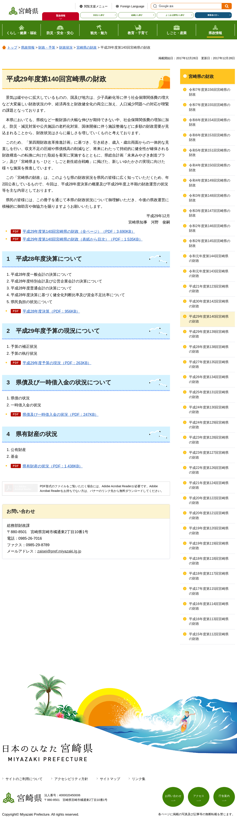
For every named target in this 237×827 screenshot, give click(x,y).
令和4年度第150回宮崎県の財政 (209, 167)
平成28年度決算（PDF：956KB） (51, 311)
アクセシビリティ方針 (71, 779)
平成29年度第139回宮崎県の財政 (209, 334)
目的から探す (98, 15)
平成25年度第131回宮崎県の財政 (209, 394)
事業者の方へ (213, 15)
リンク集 (138, 779)
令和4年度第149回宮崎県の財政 (209, 183)
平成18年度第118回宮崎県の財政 (209, 561)
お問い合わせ (173, 797)
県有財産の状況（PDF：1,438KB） (53, 466)
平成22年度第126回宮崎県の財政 (209, 470)
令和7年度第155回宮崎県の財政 (209, 107)
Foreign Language (132, 6)
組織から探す (137, 15)
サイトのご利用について (24, 779)
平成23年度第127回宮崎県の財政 (209, 455)
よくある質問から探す (175, 15)
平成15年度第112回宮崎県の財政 (209, 636)
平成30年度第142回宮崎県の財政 (209, 304)
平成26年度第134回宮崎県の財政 (209, 379)
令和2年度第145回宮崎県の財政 (209, 243)
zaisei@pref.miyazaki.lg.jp (59, 551)
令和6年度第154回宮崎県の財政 (209, 122)
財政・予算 (46, 47)
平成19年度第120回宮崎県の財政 (209, 530)
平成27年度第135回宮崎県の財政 (209, 364)
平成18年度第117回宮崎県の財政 (209, 576)
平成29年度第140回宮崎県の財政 (209, 319)
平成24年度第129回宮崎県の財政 (209, 425)
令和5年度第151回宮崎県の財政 (209, 153)
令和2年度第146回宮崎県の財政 (209, 228)
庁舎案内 (224, 797)
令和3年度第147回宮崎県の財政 (209, 213)
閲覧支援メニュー (96, 6)
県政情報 (28, 47)
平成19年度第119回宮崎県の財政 (209, 546)
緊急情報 (60, 15)
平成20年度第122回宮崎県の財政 (209, 500)
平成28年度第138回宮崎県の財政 (209, 349)
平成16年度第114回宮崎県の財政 (209, 606)
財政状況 (66, 47)
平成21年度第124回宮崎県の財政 (209, 485)
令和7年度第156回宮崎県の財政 (209, 92)
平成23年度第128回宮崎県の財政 (209, 440)
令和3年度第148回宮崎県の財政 (209, 198)
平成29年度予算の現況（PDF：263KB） (57, 363)
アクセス (199, 797)
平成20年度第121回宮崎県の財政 (209, 515)
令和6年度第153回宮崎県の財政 (209, 137)
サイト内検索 (154, 6)
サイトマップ (110, 779)
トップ (12, 47)
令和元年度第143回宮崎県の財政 (208, 273)
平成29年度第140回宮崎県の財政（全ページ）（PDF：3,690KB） (79, 231)
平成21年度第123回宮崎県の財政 (209, 289)
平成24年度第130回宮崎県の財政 (209, 409)
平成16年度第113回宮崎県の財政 (209, 621)
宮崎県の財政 (86, 47)
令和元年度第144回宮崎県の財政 (208, 258)
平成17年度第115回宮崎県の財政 (209, 591)
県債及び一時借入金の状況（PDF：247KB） (60, 414)
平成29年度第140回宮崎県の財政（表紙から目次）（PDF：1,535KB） (82, 239)
